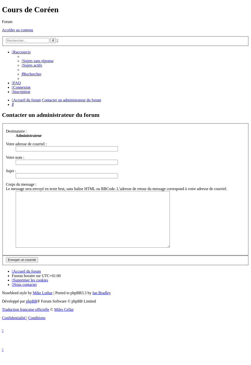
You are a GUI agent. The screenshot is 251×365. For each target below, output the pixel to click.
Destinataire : (16, 131)
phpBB (31, 312)
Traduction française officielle (25, 320)
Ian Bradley (101, 304)
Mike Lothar (42, 304)
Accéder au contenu (17, 30)
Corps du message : (21, 184)
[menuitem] (37, 61)
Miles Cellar (64, 320)
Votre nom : (15, 157)
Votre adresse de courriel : (26, 144)
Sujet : (11, 171)
